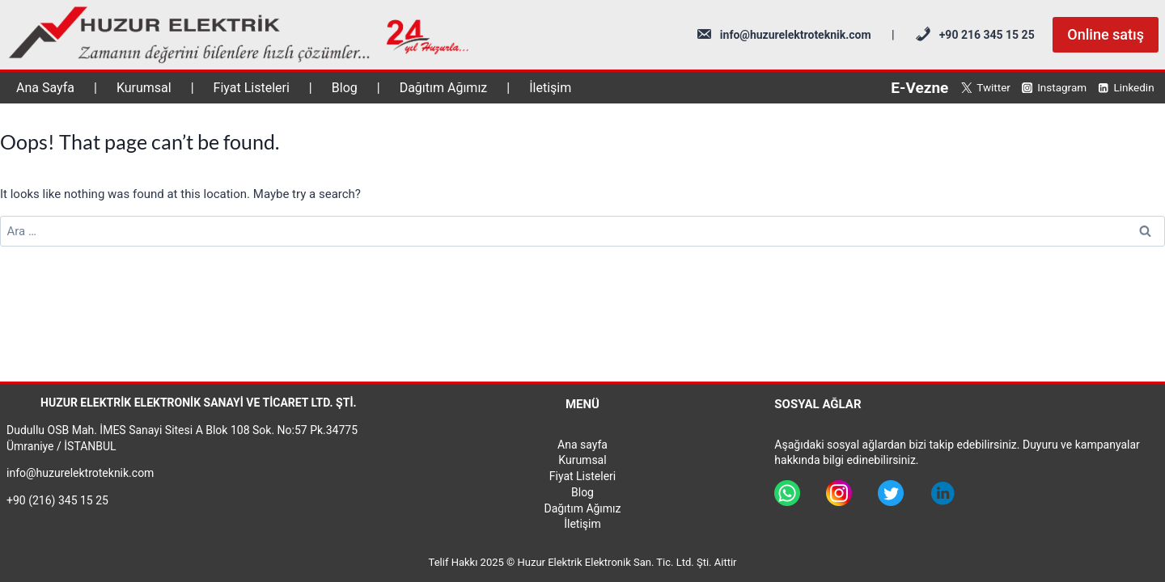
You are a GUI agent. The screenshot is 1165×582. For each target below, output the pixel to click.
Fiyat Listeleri (252, 87)
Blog (345, 87)
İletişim (550, 87)
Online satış (1105, 34)
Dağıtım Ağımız (444, 87)
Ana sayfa (582, 444)
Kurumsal (144, 87)
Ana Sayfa (45, 87)
